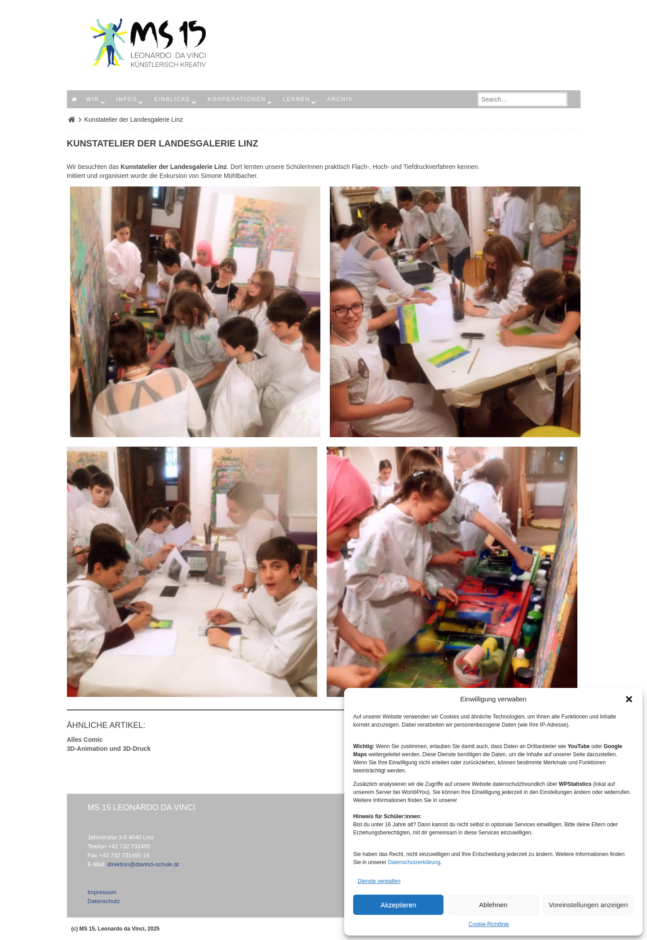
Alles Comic (85, 739)
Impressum (102, 892)
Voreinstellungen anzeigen (588, 905)
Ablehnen (493, 905)
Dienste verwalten (379, 881)
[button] (629, 699)
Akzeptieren (398, 905)
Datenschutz (104, 901)
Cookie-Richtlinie (489, 924)
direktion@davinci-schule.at (143, 864)
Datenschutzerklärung (414, 862)
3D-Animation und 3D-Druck (109, 748)
